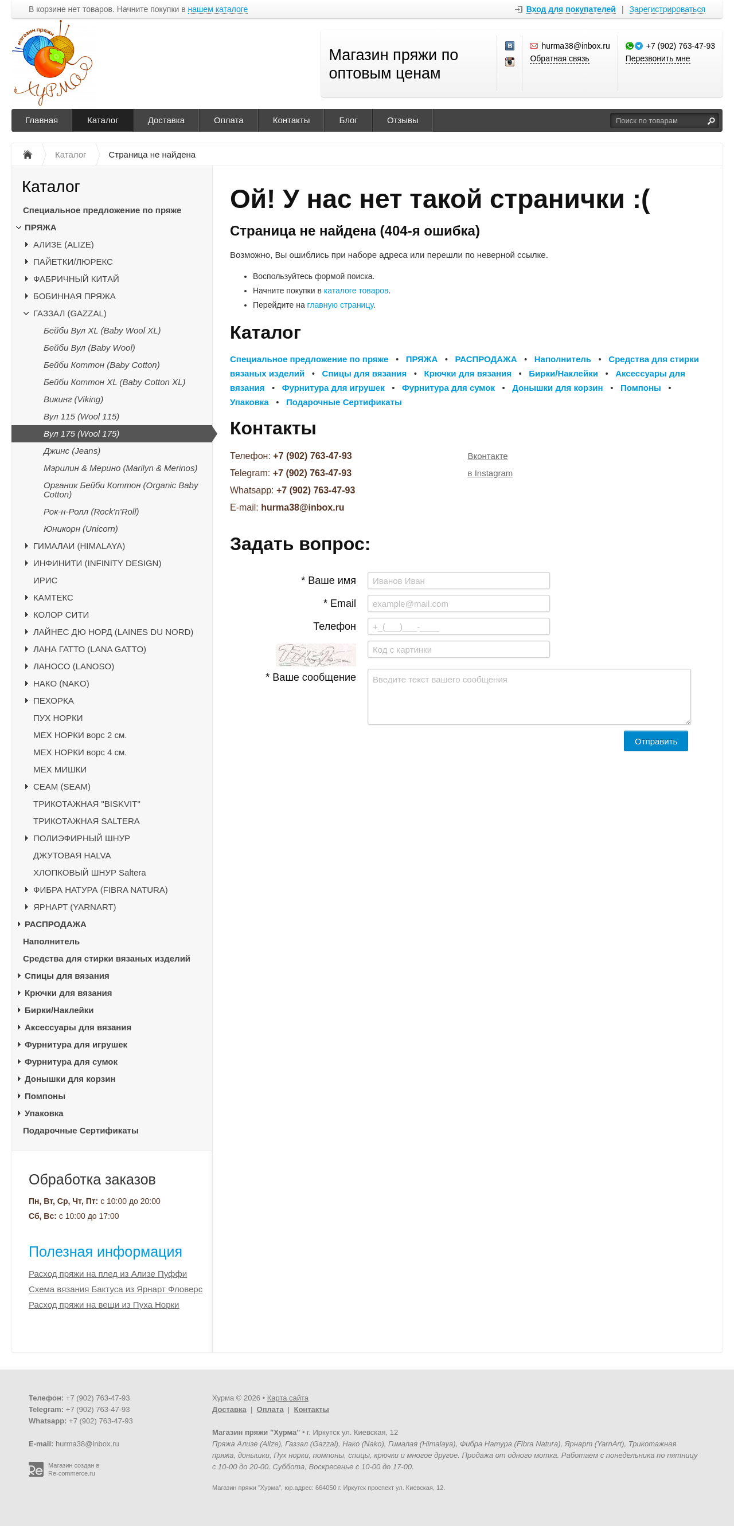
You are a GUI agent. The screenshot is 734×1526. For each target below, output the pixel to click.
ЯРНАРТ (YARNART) (74, 907)
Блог (348, 120)
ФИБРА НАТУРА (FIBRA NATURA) (100, 890)
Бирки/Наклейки (59, 1010)
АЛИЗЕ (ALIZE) (63, 244)
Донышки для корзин (70, 1079)
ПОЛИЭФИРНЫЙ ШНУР (81, 838)
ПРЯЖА (41, 227)
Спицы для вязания (67, 975)
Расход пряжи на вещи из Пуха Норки (104, 1304)
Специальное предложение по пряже (102, 210)
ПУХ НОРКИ (58, 718)
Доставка (166, 120)
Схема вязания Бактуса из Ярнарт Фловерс (115, 1289)
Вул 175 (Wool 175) (81, 433)
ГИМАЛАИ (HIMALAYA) (79, 546)
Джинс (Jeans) (72, 451)
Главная (41, 120)
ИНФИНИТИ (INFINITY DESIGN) (97, 563)
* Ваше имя (328, 580)
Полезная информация (105, 1251)
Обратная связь (559, 58)
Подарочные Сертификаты (81, 1130)
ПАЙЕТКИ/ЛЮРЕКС (73, 261)
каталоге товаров (356, 290)
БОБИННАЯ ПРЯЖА (74, 296)
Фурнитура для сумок (71, 1061)
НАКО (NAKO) (61, 683)
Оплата (229, 120)
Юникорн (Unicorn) (81, 528)
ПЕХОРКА (53, 700)
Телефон (334, 626)
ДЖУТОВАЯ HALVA (72, 855)
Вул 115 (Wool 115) (81, 416)
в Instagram (490, 473)
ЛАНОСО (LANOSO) (73, 666)
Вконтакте (488, 456)
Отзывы (403, 120)
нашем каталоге (218, 9)
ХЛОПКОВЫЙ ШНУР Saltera (89, 872)
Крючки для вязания (68, 993)
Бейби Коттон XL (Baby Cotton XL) (114, 382)
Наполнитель (51, 941)
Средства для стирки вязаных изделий (106, 958)
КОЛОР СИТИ (61, 614)
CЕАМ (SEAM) (62, 786)
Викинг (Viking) (73, 399)
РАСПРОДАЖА (56, 924)
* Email (339, 603)
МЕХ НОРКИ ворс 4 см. (80, 752)
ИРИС (45, 580)
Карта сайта (288, 1398)
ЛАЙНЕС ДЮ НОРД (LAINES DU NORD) (113, 632)
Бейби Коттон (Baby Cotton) (102, 365)
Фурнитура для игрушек (76, 1044)
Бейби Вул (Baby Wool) (89, 347)
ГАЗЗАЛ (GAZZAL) (70, 313)
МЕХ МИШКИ (60, 769)
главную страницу (340, 304)
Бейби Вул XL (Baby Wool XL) (102, 330)
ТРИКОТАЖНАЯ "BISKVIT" (86, 804)
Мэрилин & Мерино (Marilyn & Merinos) (120, 468)
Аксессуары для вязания (78, 1027)
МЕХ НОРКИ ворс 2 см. (80, 735)
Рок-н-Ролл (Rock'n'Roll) (91, 511)
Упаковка (44, 1113)
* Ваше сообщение (311, 677)
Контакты (291, 120)
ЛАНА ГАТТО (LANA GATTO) (89, 649)
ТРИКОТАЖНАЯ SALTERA (86, 821)
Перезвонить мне (658, 58)
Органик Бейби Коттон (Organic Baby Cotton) (121, 489)
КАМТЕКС (53, 597)
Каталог (103, 120)
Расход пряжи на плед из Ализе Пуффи (108, 1273)
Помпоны (45, 1096)
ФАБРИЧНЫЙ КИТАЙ (76, 279)
